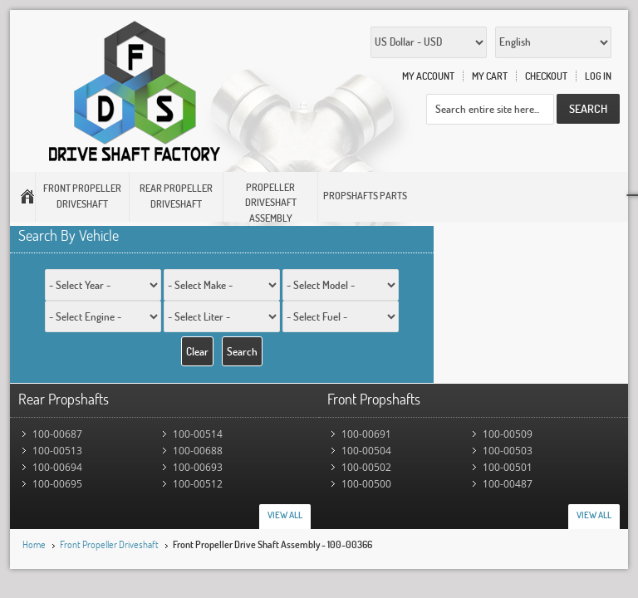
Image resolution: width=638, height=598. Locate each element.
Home (34, 544)
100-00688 (198, 451)
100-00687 (57, 434)
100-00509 (507, 434)
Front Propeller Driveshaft (109, 544)
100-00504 (366, 451)
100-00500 (366, 484)
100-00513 (57, 451)
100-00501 (507, 467)
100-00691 (366, 434)
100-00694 (57, 467)
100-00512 (198, 484)
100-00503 (507, 451)
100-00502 (366, 467)
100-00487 (507, 484)
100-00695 (57, 484)
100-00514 (198, 434)
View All (284, 515)
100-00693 (198, 467)
